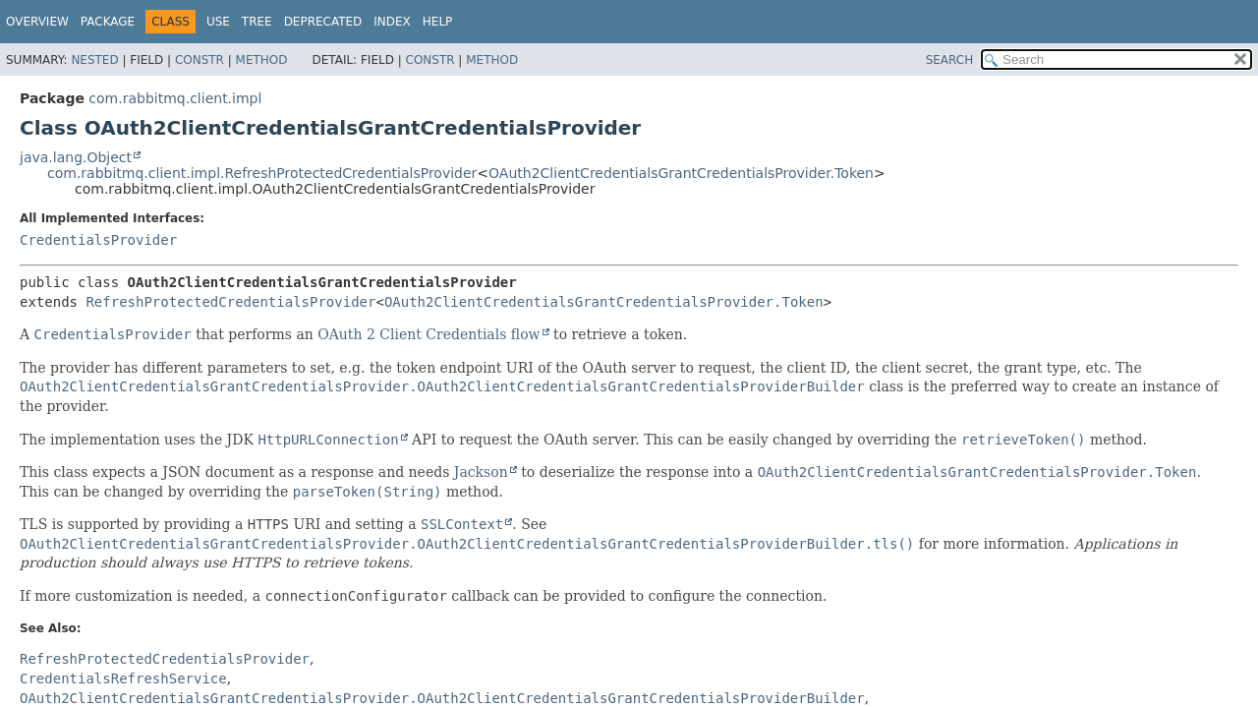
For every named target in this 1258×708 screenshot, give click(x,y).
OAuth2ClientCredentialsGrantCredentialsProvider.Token (681, 173)
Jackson (481, 472)
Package (108, 22)
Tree (257, 22)
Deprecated (323, 22)
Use (218, 22)
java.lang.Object (76, 157)
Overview (37, 22)
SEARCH (950, 60)
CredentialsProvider (98, 240)
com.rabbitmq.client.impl (174, 98)
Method (262, 60)
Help (438, 22)
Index (392, 22)
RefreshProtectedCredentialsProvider (230, 302)
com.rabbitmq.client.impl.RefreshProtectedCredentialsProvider (262, 173)
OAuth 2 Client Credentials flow (428, 334)
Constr (199, 60)
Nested (94, 60)
